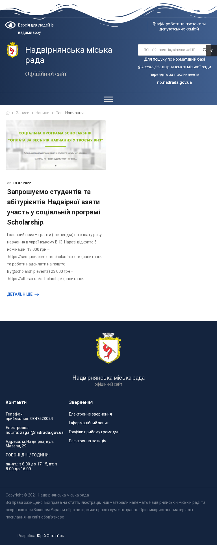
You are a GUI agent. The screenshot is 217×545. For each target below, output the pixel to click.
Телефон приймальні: (17, 416)
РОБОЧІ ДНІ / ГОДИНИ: (28, 455)
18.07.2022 (22, 183)
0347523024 (41, 418)
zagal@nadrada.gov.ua (42, 432)
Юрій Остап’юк (50, 535)
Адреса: (13, 441)
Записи (22, 113)
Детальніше (19, 294)
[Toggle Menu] (108, 99)
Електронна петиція (87, 441)
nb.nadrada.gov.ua (174, 82)
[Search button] (205, 50)
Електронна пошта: (17, 430)
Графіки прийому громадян (94, 432)
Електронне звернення (90, 414)
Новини (42, 113)
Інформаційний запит (89, 423)
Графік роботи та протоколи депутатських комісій (179, 26)
